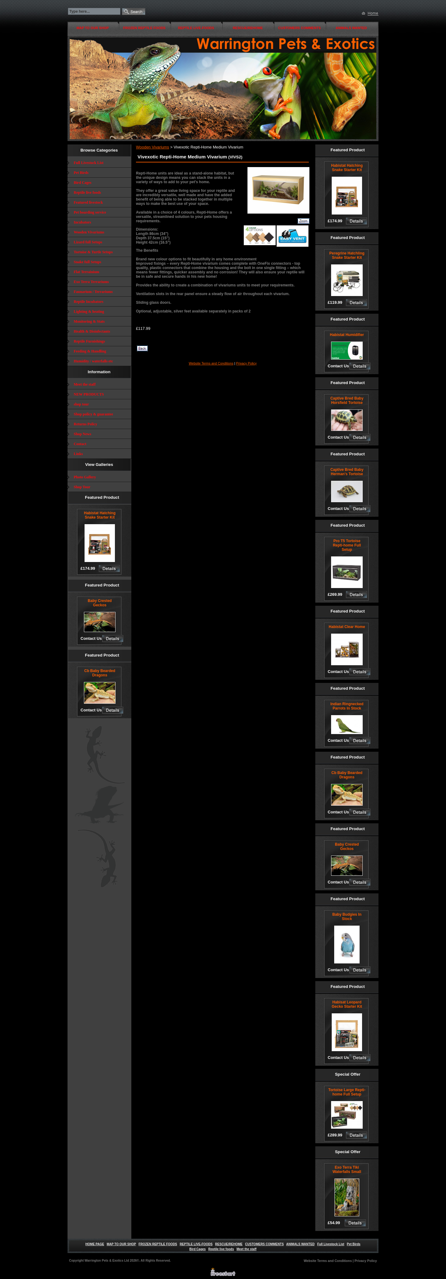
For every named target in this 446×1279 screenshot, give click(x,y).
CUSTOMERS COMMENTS (299, 28)
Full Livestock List (88, 163)
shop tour (81, 404)
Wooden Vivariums (89, 232)
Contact (80, 444)
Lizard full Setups (88, 242)
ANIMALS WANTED (351, 28)
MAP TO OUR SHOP (93, 28)
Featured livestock (88, 202)
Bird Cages (82, 182)
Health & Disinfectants (92, 331)
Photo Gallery (85, 477)
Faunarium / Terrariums (93, 292)
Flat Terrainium (86, 272)
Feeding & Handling (90, 351)
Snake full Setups (87, 262)
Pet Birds (81, 172)
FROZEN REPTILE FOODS (144, 28)
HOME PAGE (94, 1244)
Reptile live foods (87, 192)
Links (78, 454)
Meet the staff (85, 384)
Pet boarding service (90, 212)
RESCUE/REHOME (248, 28)
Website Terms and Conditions (211, 363)
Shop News (82, 434)
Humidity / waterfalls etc (93, 361)
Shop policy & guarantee (93, 414)
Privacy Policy (246, 363)
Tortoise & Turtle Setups (93, 252)
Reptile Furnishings (89, 341)
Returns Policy (85, 424)
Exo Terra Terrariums (91, 282)
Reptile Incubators (88, 301)
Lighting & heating (89, 311)
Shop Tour (82, 487)
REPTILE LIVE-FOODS (196, 28)
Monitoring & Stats (89, 321)
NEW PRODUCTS (89, 394)
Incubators (82, 222)
